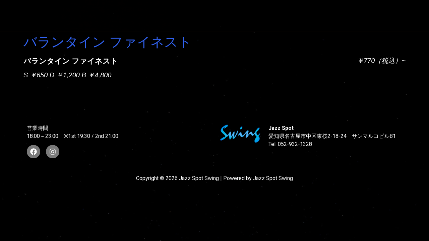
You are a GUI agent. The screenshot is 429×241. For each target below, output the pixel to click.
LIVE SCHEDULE (298, 9)
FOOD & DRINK (358, 9)
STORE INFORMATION (127, 21)
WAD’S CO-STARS (235, 9)
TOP (106, 9)
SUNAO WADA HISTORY (162, 9)
